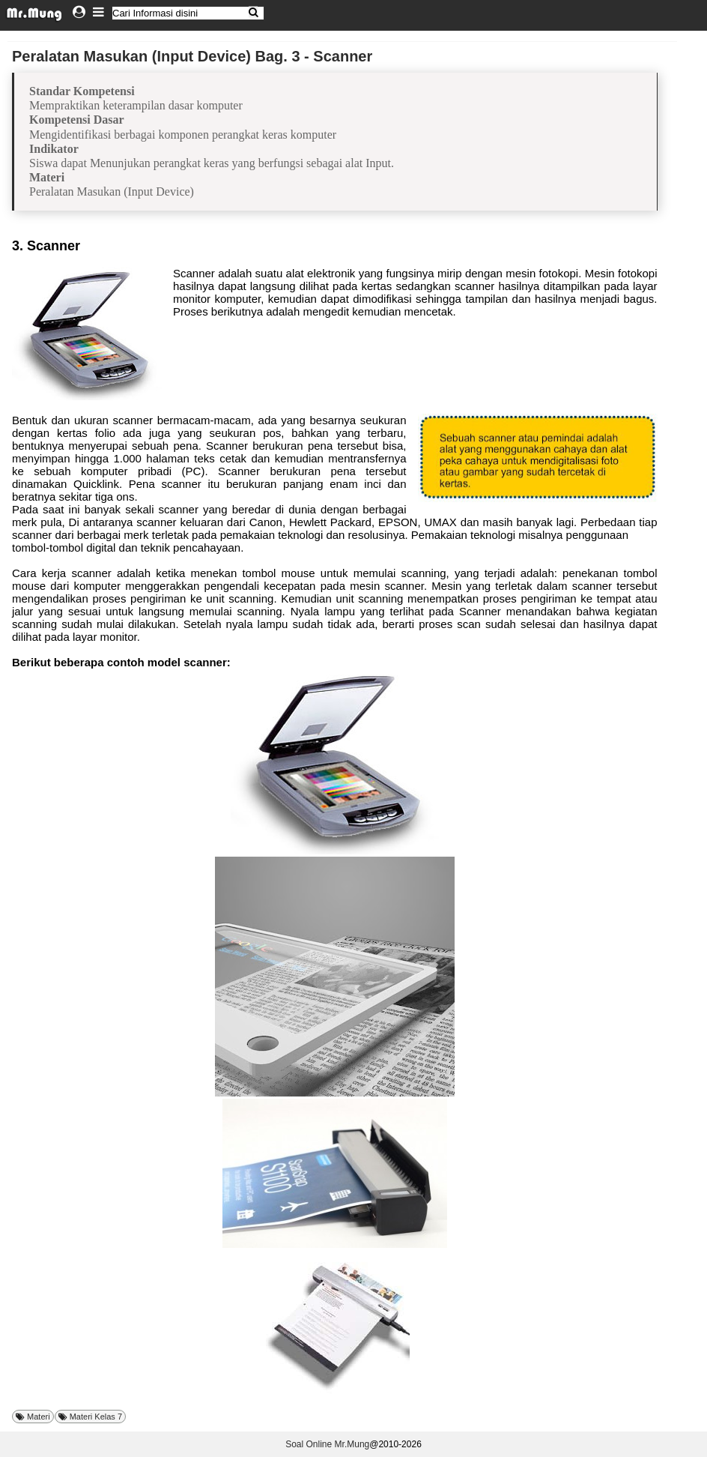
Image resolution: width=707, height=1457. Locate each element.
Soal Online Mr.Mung (327, 1444)
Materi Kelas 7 (96, 1416)
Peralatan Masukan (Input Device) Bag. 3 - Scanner (192, 56)
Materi (38, 1416)
